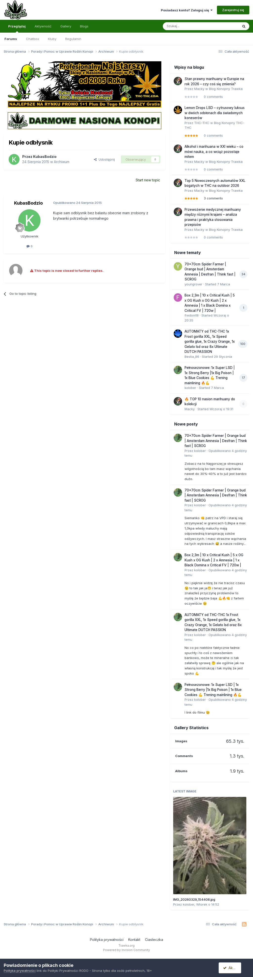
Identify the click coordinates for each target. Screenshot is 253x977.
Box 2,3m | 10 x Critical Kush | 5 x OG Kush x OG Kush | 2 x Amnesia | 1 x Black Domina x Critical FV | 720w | (214, 560)
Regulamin (73, 39)
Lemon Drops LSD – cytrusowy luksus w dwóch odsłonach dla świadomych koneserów (215, 113)
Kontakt (134, 939)
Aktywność (43, 26)
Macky (199, 89)
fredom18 (192, 315)
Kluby (52, 39)
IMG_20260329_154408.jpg (194, 899)
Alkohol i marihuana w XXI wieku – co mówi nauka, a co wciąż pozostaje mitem (214, 152)
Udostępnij (104, 159)
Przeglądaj (17, 28)
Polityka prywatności (107, 939)
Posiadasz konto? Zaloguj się (186, 10)
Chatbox (32, 39)
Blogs (84, 26)
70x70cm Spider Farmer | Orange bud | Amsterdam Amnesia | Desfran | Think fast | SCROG (216, 441)
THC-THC (201, 123)
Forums (10, 39)
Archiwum (61, 162)
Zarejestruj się (233, 10)
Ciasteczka (154, 939)
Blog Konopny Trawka (226, 89)
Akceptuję (233, 968)
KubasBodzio (45, 156)
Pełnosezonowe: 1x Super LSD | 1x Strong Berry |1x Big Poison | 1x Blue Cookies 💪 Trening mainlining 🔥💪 (213, 690)
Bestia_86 (192, 357)
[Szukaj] (188, 26)
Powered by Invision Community (126, 950)
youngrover (193, 284)
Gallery (65, 26)
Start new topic (148, 180)
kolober (190, 388)
